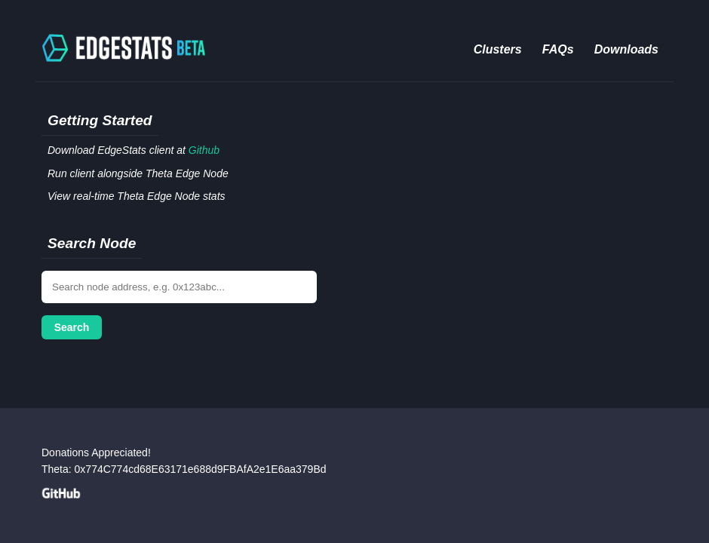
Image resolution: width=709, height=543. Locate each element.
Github (204, 150)
